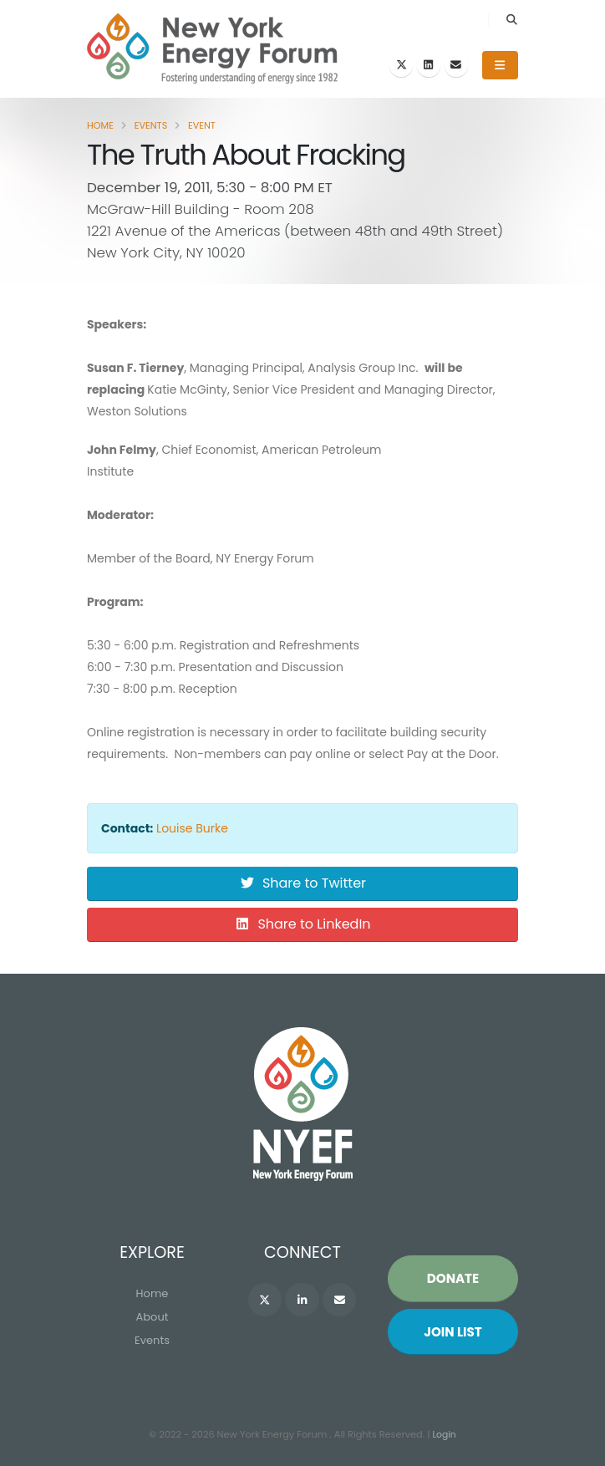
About (152, 1318)
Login (444, 1435)
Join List (453, 1332)
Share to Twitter (302, 883)
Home (100, 125)
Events (151, 125)
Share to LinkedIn (302, 924)
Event (202, 125)
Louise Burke (192, 828)
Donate (453, 1279)
